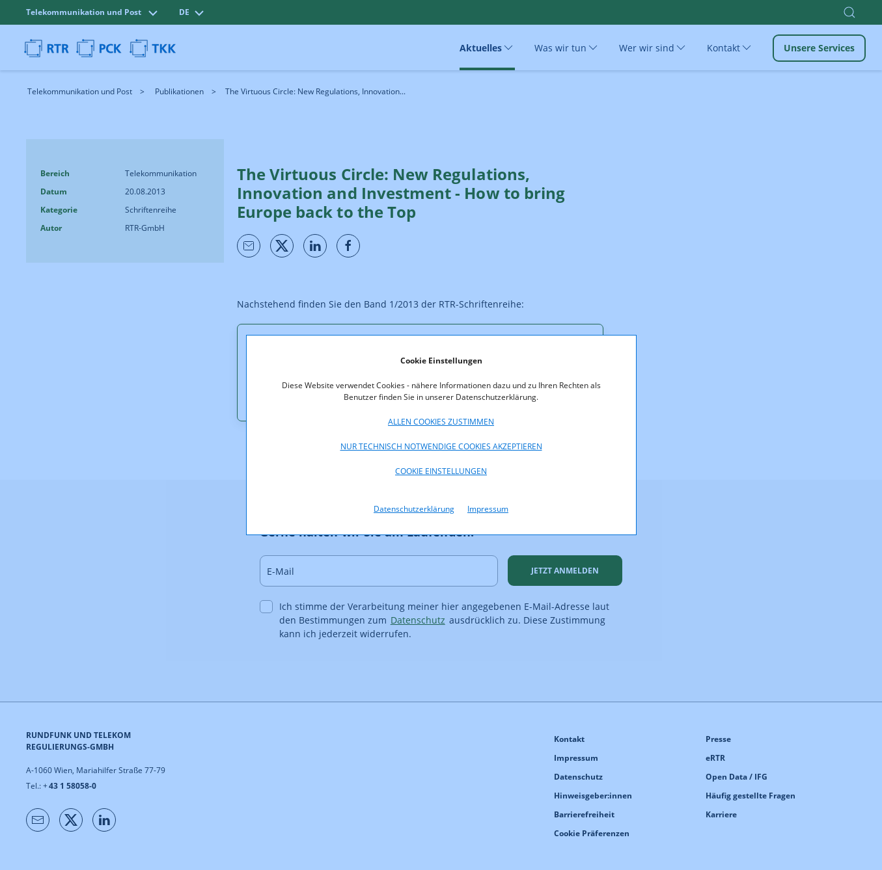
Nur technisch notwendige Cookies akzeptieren (441, 446)
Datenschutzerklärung (414, 508)
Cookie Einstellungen (441, 471)
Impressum (487, 508)
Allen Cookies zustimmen (441, 421)
